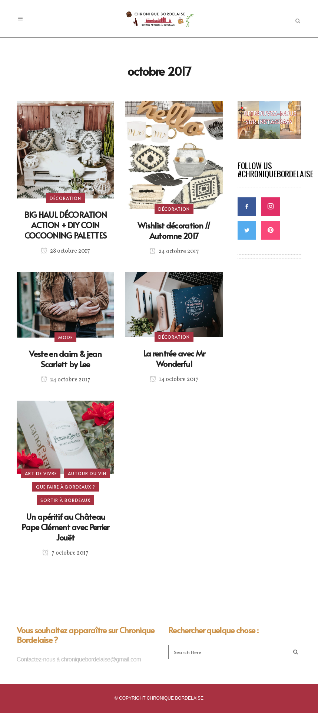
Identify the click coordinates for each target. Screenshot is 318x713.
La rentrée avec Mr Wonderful (174, 358)
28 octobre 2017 (65, 251)
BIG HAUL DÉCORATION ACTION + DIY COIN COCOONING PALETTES (65, 225)
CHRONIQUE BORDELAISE (175, 698)
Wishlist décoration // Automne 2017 (174, 230)
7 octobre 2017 (65, 553)
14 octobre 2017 (174, 379)
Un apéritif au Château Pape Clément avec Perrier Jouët (65, 527)
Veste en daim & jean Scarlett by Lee (65, 358)
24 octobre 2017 (174, 251)
